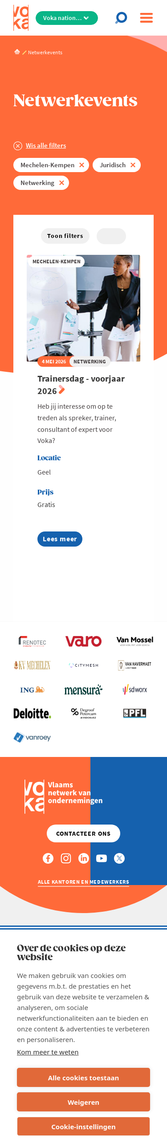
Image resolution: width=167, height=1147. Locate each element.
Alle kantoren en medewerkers (84, 881)
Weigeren (83, 1102)
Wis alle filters (46, 145)
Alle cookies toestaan (83, 1077)
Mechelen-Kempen (47, 165)
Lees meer (62, 540)
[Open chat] (123, 17)
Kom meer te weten (48, 1051)
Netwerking (37, 182)
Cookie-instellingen (83, 1126)
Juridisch (113, 165)
